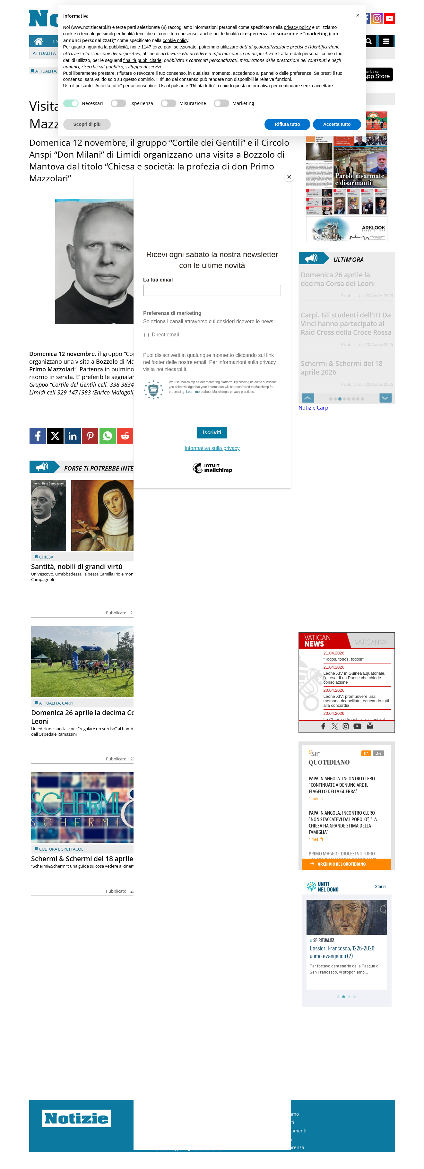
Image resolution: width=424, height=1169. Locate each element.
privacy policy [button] (297, 27)
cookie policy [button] (175, 40)
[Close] (289, 177)
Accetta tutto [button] (337, 124)
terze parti (162, 46)
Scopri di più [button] (87, 124)
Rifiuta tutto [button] (287, 124)
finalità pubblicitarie (142, 60)
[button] (358, 15)
